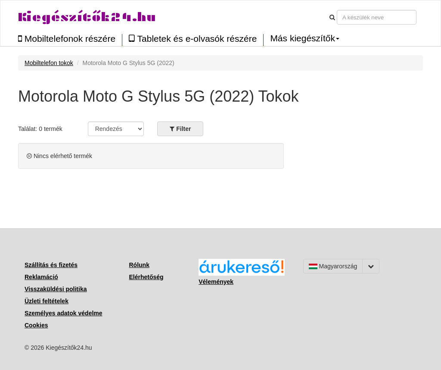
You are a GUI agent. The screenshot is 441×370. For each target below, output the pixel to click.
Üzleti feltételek (46, 301)
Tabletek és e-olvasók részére (193, 38)
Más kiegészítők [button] (304, 38)
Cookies (36, 325)
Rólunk (139, 264)
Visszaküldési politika (56, 289)
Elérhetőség (146, 277)
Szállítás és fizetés (51, 264)
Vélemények (216, 281)
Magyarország (333, 266)
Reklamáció (41, 277)
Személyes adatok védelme (63, 313)
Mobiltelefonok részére (66, 38)
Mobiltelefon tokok (49, 62)
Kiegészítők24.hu (87, 17)
